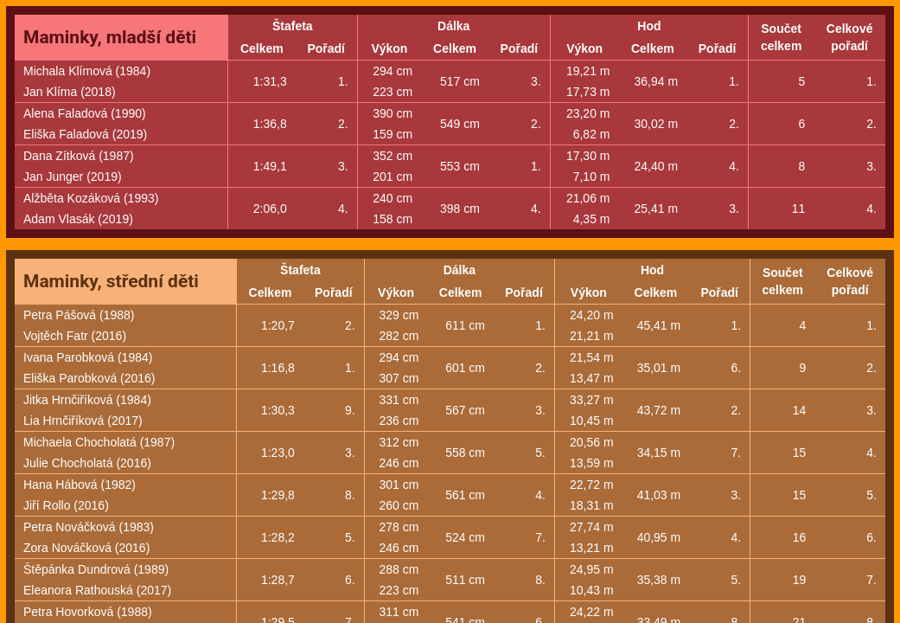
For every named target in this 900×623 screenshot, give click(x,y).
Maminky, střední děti (111, 281)
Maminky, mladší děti (109, 37)
